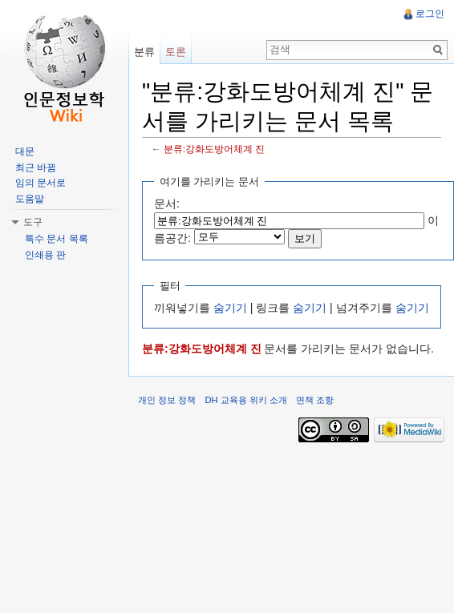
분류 (144, 52)
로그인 (429, 13)
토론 (175, 52)
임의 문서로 (40, 182)
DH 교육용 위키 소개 (245, 400)
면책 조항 (315, 400)
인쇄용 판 (45, 254)
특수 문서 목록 (56, 238)
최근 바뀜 (35, 167)
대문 (24, 151)
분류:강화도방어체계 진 (215, 148)
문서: (167, 203)
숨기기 (230, 307)
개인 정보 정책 (167, 400)
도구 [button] (33, 222)
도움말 (29, 198)
